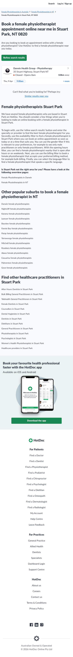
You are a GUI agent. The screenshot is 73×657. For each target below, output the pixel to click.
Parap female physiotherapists (14, 234)
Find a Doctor (37, 455)
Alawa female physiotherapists (14, 253)
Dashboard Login (36, 564)
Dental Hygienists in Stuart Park (15, 314)
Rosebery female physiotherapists (16, 248)
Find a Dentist (36, 461)
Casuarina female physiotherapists (16, 258)
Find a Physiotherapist (36, 467)
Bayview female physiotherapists (15, 224)
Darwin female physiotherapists (15, 204)
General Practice (36, 541)
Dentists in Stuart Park (11, 319)
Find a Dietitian (36, 490)
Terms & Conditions (36, 603)
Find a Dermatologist (36, 502)
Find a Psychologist (36, 484)
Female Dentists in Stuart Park (14, 304)
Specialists (36, 558)
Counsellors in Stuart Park (12, 309)
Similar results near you (36, 96)
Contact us (36, 597)
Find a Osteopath (36, 496)
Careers (36, 591)
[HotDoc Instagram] (41, 625)
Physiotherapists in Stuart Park (14, 334)
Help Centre (36, 519)
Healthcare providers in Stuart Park (16, 348)
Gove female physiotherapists (14, 268)
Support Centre (36, 569)
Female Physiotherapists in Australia (14, 12)
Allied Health (36, 546)
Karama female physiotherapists (15, 214)
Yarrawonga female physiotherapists (17, 238)
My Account (36, 513)
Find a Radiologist (37, 507)
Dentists (36, 552)
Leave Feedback (36, 525)
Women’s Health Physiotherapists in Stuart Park (22, 343)
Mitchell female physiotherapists (15, 243)
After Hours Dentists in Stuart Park (17, 289)
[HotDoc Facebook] (31, 625)
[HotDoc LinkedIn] (36, 625)
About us (36, 585)
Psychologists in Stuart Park (13, 339)
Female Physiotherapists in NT (42, 12)
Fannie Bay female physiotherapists (16, 229)
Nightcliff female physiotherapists (16, 209)
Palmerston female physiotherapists (17, 263)
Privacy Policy (36, 608)
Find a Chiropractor (36, 478)
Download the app (36, 421)
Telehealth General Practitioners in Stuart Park (21, 299)
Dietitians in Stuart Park (12, 324)
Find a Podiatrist (36, 473)
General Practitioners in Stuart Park (17, 329)
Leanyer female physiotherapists (15, 219)
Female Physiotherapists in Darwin (16, 178)
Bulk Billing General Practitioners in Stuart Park (22, 294)
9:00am (20, 81)
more (66, 81)
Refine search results (14, 58)
